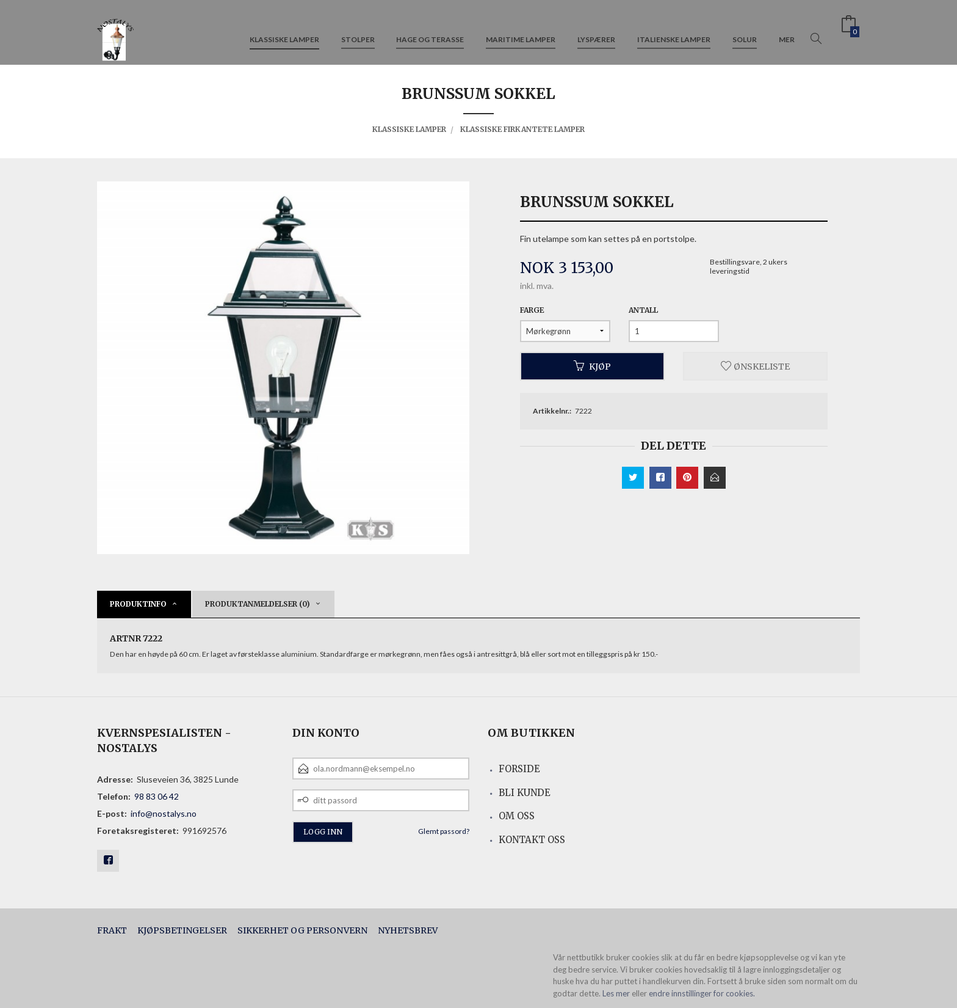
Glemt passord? (443, 831)
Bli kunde (525, 792)
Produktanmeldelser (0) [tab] (257, 603)
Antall (643, 310)
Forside (519, 769)
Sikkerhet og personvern (302, 930)
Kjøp (592, 365)
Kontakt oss (532, 839)
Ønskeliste (755, 365)
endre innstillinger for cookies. (702, 993)
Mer (787, 29)
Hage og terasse (430, 29)
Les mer (616, 993)
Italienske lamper (673, 29)
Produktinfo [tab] (138, 603)
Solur (744, 29)
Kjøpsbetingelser (182, 930)
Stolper (358, 29)
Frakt (112, 930)
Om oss (517, 816)
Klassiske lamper (284, 29)
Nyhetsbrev (408, 930)
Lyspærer (596, 29)
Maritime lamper (520, 29)
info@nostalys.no (164, 813)
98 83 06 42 (156, 796)
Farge (532, 310)
